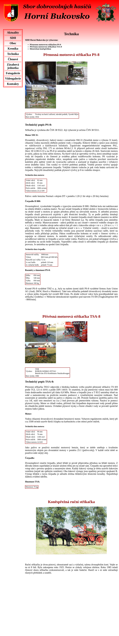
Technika (13, 53)
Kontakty (13, 83)
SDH (13, 37)
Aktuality (13, 32)
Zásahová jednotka (13, 66)
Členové (13, 59)
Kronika (13, 48)
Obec (13, 43)
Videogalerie (13, 78)
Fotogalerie (13, 73)
